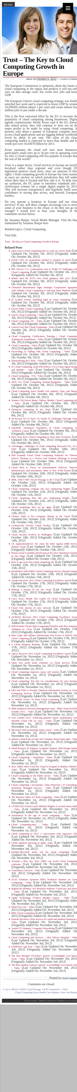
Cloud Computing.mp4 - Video (29, 824)
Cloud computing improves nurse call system (35, 672)
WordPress (52, 1001)
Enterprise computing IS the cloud (30, 409)
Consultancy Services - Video (25, 870)
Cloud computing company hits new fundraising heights (40, 489)
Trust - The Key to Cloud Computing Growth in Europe (32, 241)
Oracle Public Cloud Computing (27, 308)
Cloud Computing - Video (24, 345)
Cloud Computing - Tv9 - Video (27, 376)
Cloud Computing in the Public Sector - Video (35, 775)
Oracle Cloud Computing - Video (27, 315)
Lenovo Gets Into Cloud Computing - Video (33, 327)
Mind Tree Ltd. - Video (23, 907)
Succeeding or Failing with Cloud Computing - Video (40, 351)
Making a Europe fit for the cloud (31, 589)
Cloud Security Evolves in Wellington (31, 534)
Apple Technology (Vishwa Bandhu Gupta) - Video (40, 897)
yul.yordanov (72, 1001)
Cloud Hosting (31, 1001)
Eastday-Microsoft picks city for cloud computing (40, 852)
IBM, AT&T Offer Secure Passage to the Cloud (35, 479)
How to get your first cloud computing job (32, 562)
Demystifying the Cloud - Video (27, 360)
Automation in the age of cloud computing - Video (40, 815)
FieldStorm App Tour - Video (25, 946)
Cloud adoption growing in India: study (32, 843)
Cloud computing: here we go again (31, 507)
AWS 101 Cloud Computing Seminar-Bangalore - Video (40, 382)
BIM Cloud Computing (22, 913)
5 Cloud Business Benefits (25, 644)
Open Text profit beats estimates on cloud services (40, 662)
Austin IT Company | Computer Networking (33, 928)
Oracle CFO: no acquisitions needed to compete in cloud (41, 260)
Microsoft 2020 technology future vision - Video (35, 730)
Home (8, 4)
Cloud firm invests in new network (31, 608)
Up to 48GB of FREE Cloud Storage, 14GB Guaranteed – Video (36, 989)
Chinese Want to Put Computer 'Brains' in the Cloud (40, 516)
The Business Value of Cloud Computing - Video (35, 797)
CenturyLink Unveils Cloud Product (31, 525)
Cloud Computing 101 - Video (26, 321)
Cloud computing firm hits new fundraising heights (40, 498)
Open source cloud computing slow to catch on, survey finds (41, 250)
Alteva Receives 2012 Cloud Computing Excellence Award (41, 653)
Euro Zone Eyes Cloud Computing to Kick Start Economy (41, 437)
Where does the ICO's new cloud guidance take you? (40, 278)
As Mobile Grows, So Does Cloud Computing (35, 699)
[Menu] (68, 8)
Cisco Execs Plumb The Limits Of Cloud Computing (40, 598)
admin (29, 79)
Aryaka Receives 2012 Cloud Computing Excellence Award (41, 580)
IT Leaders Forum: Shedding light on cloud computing (40, 299)
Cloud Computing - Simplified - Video (31, 757)
